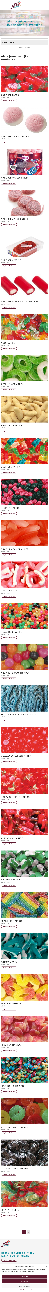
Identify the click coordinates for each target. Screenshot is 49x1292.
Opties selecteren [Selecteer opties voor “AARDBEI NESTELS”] (9, 266)
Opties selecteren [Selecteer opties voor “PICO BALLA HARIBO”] (9, 1091)
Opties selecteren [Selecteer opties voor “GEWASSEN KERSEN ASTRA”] (9, 761)
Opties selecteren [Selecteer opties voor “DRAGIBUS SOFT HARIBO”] (9, 678)
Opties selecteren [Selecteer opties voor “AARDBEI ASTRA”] (9, 100)
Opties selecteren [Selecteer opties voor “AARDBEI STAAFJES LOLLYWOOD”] (9, 307)
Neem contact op (9, 1260)
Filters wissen (24, 47)
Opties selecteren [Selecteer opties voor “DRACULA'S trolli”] (9, 596)
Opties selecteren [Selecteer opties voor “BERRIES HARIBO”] (9, 513)
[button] (46, 1266)
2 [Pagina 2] (28, 1232)
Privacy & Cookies (28, 1290)
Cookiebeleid (18, 1290)
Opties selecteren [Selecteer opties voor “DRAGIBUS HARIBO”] (9, 637)
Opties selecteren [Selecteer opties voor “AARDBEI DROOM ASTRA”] (9, 142)
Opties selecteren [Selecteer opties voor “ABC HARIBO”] (9, 348)
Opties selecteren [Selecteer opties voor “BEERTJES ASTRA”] (9, 472)
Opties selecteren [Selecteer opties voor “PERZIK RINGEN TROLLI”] (9, 1009)
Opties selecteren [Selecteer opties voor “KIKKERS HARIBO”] (9, 885)
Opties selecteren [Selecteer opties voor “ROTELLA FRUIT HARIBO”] (9, 1133)
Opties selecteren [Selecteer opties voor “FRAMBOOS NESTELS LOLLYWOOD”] (9, 720)
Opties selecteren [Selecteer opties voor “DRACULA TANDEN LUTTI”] (9, 555)
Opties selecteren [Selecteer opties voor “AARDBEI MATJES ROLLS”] (9, 224)
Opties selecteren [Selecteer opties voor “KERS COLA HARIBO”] (9, 844)
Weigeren (24, 1281)
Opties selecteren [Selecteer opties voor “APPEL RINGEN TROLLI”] (9, 389)
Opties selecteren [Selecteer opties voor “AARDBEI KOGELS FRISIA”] (9, 183)
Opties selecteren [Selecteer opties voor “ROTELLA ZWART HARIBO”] (9, 1174)
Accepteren (24, 1276)
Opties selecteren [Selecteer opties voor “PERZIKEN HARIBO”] (9, 1050)
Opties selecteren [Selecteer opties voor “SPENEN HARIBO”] (9, 1215)
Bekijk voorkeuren (24, 1286)
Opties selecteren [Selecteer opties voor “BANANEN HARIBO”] (9, 431)
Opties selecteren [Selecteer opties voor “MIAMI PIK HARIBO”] (9, 926)
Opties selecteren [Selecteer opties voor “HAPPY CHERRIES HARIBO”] (9, 802)
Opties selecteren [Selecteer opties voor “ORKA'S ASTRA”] (9, 967)
